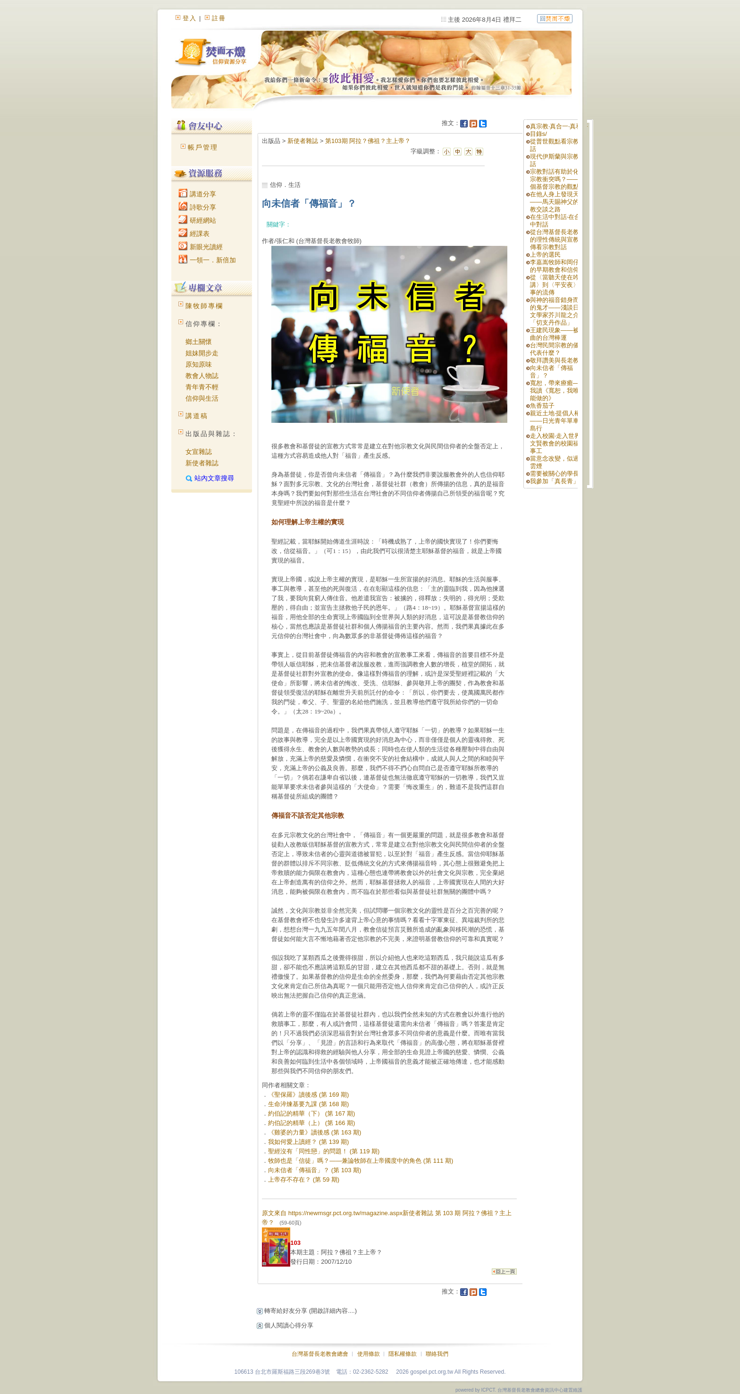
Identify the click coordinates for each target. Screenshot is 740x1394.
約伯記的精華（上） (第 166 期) (311, 1122)
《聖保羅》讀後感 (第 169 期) (308, 1094)
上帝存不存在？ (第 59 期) (303, 1179)
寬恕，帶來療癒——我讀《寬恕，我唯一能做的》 (557, 390)
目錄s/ (538, 133)
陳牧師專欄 (204, 306)
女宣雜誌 (198, 451)
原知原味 (198, 364)
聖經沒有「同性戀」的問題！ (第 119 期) (323, 1151)
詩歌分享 (197, 207)
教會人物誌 (202, 375)
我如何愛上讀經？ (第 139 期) (308, 1141)
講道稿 (196, 416)
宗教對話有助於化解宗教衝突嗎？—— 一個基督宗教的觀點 (558, 179)
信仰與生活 (202, 398)
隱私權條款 (402, 1354)
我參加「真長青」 (554, 481)
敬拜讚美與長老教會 (557, 360)
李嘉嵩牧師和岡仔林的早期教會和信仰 (557, 266)
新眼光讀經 (200, 247)
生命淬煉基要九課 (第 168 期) (308, 1104)
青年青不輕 (202, 387)
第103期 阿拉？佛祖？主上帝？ (368, 140)
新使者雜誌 (202, 463)
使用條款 (368, 1354)
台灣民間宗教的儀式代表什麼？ (557, 349)
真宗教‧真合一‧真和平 (559, 126)
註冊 (219, 18)
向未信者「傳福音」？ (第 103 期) (314, 1170)
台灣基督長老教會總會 (320, 1354)
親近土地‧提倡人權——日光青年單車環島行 (557, 421)
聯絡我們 (437, 1354)
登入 (190, 18)
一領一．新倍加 (207, 260)
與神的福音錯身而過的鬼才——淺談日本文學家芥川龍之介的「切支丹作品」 (557, 311)
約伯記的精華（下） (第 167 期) (311, 1113)
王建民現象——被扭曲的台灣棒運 (557, 334)
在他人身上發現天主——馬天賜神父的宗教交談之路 (557, 202)
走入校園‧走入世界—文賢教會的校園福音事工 (558, 443)
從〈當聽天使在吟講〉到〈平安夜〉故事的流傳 (557, 285)
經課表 (194, 233)
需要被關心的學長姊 (557, 473)
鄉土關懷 (198, 341)
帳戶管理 (203, 147)
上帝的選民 (545, 254)
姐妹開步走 (202, 353)
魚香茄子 (542, 405)
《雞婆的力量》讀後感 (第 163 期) (314, 1132)
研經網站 (197, 220)
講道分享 (197, 194)
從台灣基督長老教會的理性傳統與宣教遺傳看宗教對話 (557, 239)
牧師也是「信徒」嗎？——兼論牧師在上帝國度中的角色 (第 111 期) (360, 1160)
